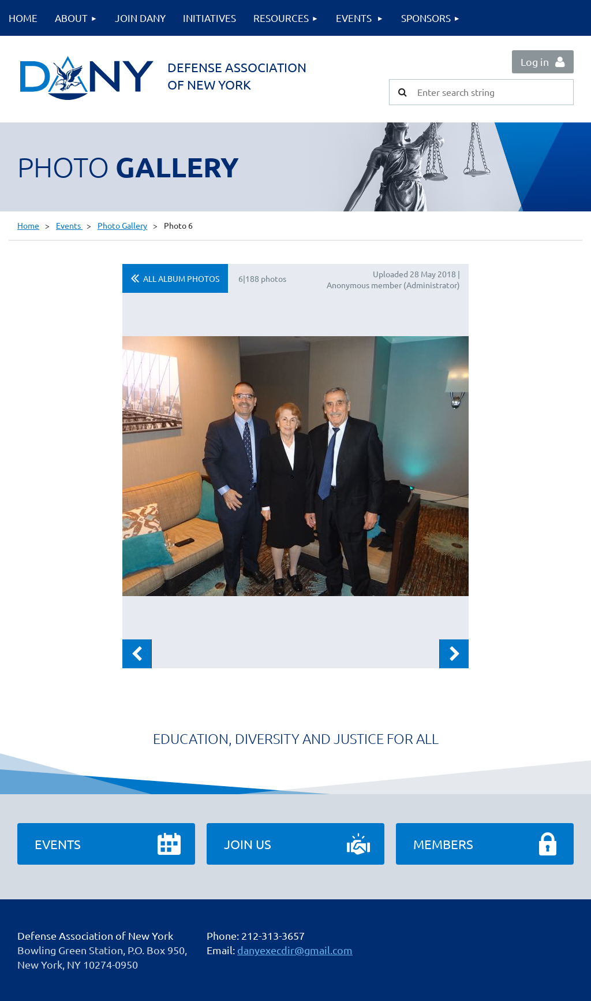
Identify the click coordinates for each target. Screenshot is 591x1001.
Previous (136, 653)
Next (454, 653)
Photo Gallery (122, 225)
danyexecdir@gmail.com (295, 950)
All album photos (181, 278)
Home (28, 225)
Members (443, 843)
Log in (535, 61)
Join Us (247, 843)
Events (69, 225)
